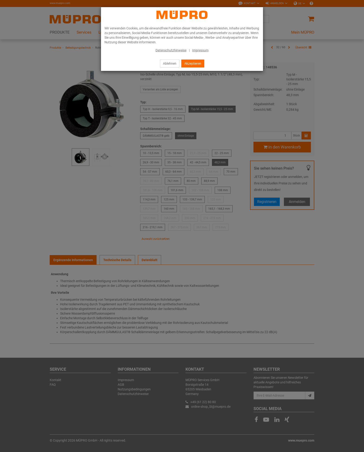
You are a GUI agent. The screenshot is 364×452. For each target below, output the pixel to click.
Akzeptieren (192, 63)
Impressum (200, 50)
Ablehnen (169, 63)
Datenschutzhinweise (171, 50)
